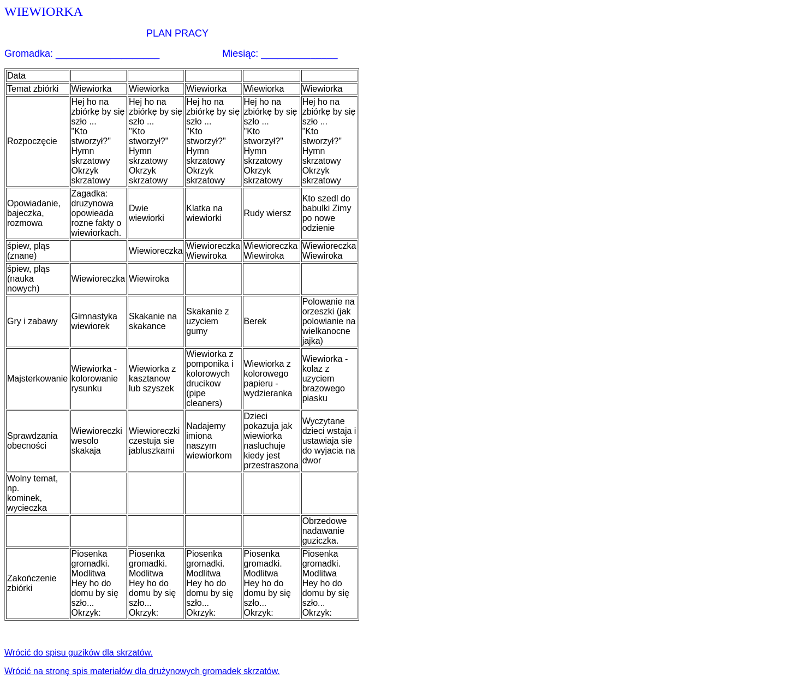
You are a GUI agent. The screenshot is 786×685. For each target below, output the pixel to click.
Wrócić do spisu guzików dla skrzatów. (78, 652)
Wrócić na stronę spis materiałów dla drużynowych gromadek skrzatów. (142, 671)
